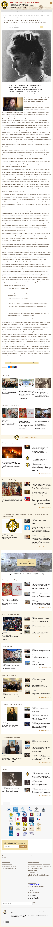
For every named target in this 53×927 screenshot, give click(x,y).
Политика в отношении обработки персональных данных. (24, 917)
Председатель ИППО (7, 864)
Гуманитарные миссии (33, 862)
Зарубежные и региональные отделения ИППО (39, 866)
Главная (4, 15)
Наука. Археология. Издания (35, 855)
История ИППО (6, 862)
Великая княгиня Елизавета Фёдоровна (30, 362)
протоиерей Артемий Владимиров (13, 362)
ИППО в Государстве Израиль (35, 868)
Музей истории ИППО (33, 872)
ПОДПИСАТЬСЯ (23, 846)
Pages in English (32, 883)
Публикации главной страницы (28, 437)
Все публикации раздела (46, 473)
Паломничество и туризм (34, 857)
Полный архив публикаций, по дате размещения (36, 887)
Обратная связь (31, 902)
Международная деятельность (9, 866)
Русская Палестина (32, 870)
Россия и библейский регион (9, 868)
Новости (9, 15)
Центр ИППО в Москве (33, 892)
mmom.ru (49, 357)
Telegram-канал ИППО (33, 884)
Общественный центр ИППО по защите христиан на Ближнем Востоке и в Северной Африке (39, 875)
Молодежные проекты (33, 860)
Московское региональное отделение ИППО (39, 864)
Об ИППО (4, 857)
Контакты (30, 881)
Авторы (29, 878)
